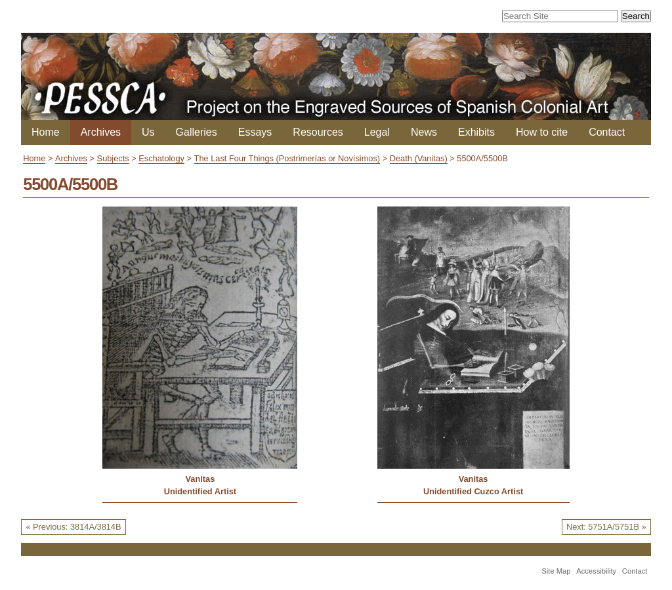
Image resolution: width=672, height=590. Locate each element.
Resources (318, 132)
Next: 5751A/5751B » (606, 527)
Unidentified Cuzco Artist (473, 491)
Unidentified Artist (200, 491)
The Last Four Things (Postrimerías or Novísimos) (287, 158)
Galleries (196, 132)
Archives (101, 132)
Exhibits (476, 132)
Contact (607, 132)
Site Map (555, 571)
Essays (255, 132)
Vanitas (200, 479)
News (424, 132)
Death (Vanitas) (419, 158)
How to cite (542, 132)
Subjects (113, 158)
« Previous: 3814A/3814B (73, 527)
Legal (377, 132)
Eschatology (161, 158)
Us (148, 132)
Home (46, 132)
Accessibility (596, 571)
